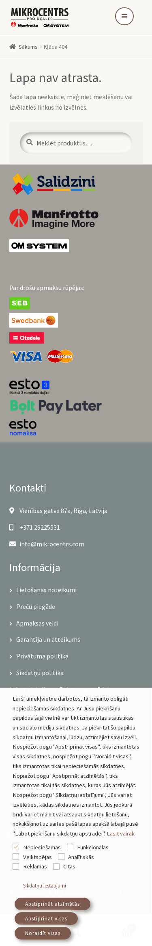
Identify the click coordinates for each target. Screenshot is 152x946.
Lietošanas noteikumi (46, 590)
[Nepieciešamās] (16, 847)
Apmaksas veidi (37, 623)
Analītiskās (81, 857)
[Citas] (56, 866)
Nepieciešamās (42, 847)
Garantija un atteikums (48, 639)
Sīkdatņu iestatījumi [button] (44, 885)
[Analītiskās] (61, 856)
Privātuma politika (42, 656)
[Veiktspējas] (16, 856)
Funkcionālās (93, 847)
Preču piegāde (35, 606)
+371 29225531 (34, 527)
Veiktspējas (37, 857)
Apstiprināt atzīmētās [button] (52, 904)
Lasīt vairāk (121, 833)
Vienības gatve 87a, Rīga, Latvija (58, 511)
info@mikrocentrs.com (46, 544)
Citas (69, 866)
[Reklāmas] (16, 866)
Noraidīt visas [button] (42, 933)
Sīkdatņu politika (40, 673)
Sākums (28, 46)
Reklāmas (35, 866)
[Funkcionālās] (70, 847)
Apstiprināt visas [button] (46, 918)
